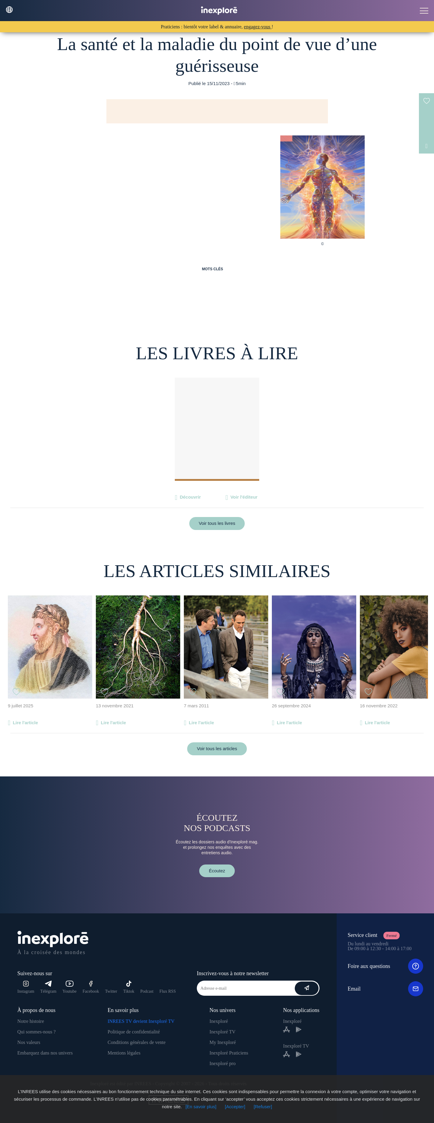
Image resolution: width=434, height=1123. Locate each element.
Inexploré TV (222, 1031)
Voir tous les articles (217, 748)
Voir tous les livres (217, 523)
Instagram (25, 987)
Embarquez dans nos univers (45, 1052)
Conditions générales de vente (136, 1042)
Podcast (147, 991)
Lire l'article (25, 722)
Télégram (48, 987)
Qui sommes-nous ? (36, 1031)
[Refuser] (263, 1106)
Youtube (69, 987)
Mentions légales (124, 1052)
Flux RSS (167, 991)
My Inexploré (222, 1042)
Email (385, 988)
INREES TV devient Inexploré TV (141, 1021)
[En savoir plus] (200, 1106)
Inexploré (218, 1021)
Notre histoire (30, 1021)
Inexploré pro (222, 1063)
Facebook (91, 987)
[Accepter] (235, 1106)
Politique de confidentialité (134, 1031)
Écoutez (217, 870)
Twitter (111, 991)
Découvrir (190, 497)
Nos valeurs (28, 1042)
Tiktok (128, 987)
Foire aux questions (385, 966)
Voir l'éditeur (243, 497)
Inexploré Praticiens (228, 1052)
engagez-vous (258, 26)
